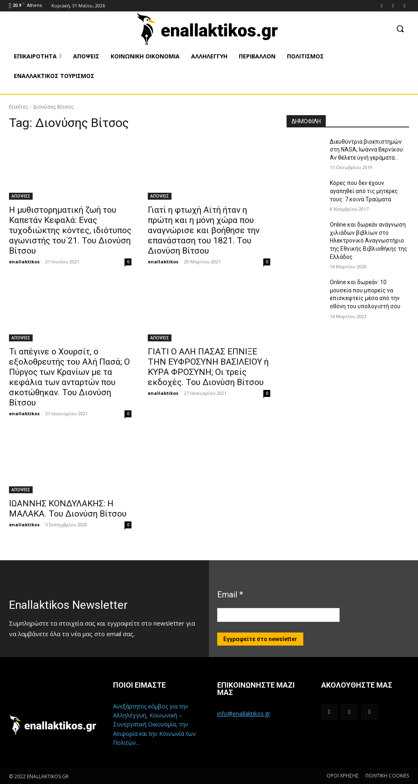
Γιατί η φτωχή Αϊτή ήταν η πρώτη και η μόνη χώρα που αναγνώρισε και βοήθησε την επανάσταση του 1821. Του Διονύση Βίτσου (204, 230)
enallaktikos (24, 261)
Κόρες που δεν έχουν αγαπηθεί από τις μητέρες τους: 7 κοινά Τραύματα (364, 191)
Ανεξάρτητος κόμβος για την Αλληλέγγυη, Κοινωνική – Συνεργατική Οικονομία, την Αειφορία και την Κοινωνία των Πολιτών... (154, 724)
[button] (400, 28)
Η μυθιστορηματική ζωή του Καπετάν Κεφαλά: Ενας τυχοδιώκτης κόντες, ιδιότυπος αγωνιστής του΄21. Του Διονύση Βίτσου (70, 230)
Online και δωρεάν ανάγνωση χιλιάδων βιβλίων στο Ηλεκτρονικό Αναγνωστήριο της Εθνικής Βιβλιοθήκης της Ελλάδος (368, 240)
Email (230, 594)
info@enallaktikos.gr (243, 713)
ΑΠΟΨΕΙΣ (20, 196)
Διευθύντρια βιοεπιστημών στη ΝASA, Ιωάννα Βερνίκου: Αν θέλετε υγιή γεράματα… (367, 149)
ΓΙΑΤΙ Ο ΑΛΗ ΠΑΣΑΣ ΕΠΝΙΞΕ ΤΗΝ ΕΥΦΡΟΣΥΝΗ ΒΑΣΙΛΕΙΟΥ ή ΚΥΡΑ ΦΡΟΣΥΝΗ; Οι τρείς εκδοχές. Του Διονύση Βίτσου (208, 367)
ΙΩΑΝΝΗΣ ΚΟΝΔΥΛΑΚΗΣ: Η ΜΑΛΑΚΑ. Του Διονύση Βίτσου (68, 509)
